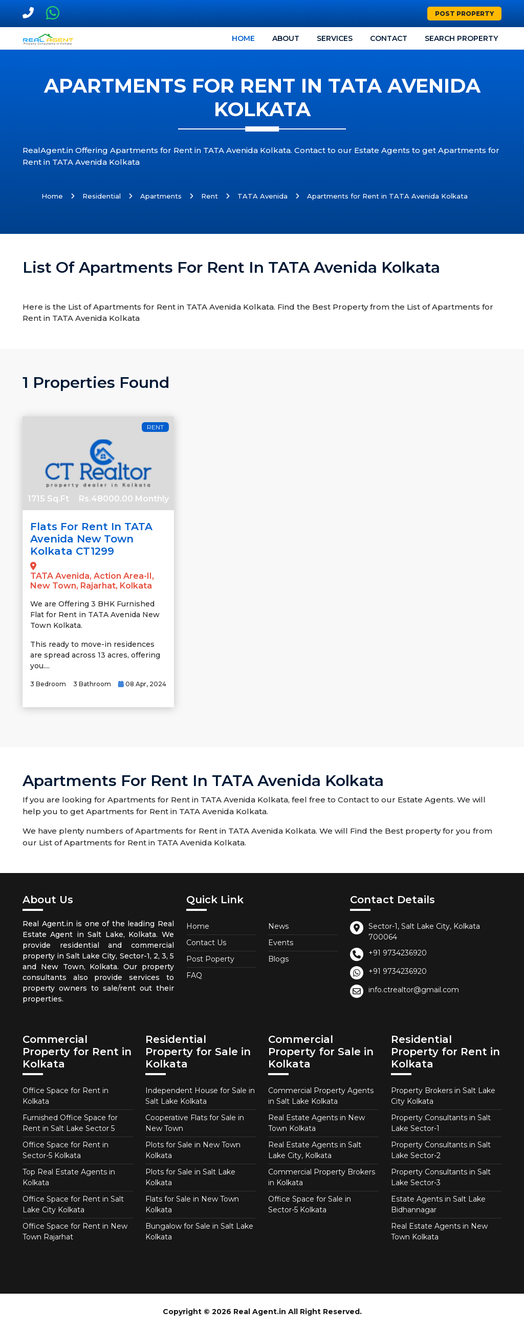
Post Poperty (210, 959)
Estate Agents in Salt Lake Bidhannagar (438, 1204)
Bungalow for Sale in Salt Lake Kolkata (199, 1231)
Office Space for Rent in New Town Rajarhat (75, 1231)
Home (243, 38)
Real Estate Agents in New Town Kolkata (316, 1123)
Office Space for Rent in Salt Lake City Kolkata (73, 1204)
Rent (209, 196)
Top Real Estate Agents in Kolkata (69, 1177)
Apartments (161, 196)
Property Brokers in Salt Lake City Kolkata (443, 1096)
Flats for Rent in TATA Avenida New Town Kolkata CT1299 (91, 538)
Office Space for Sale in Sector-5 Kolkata (309, 1204)
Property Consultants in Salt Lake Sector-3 (441, 1177)
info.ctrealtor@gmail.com (413, 989)
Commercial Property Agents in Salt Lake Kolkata (321, 1096)
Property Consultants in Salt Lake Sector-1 (441, 1123)
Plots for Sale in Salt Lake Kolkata (190, 1177)
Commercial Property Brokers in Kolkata (321, 1177)
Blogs (278, 959)
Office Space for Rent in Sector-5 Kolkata (65, 1150)
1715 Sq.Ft (48, 499)
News (278, 926)
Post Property (464, 13)
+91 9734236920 (397, 952)
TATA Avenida (262, 196)
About (285, 38)
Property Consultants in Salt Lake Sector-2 (441, 1150)
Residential (101, 196)
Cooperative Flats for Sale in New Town (194, 1123)
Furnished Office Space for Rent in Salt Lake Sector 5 (70, 1123)
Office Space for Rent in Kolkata (65, 1096)
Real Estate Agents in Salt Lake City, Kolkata (314, 1150)
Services (335, 38)
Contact (388, 38)
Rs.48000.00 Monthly (124, 499)
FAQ (194, 975)
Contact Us (206, 942)
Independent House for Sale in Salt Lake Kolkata (200, 1096)
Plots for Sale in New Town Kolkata (193, 1150)
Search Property (461, 38)
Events (280, 942)
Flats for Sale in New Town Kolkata (192, 1204)
